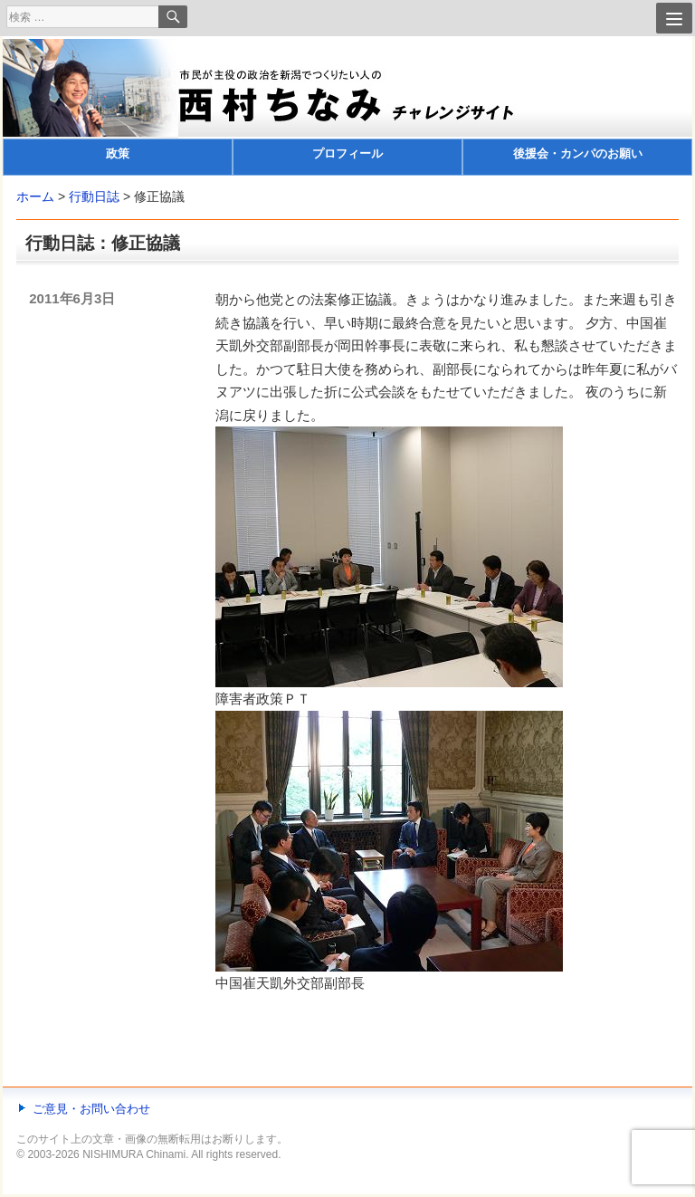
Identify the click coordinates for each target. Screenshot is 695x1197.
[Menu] (674, 18)
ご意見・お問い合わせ (91, 1109)
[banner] (347, 107)
